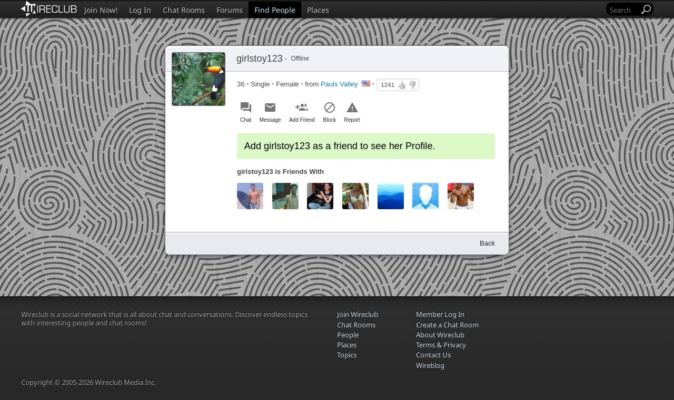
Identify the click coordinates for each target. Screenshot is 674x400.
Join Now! (100, 10)
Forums (229, 10)
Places (318, 10)
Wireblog (430, 365)
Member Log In (440, 314)
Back (487, 243)
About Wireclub (440, 334)
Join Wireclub (357, 314)
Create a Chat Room (447, 324)
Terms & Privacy (441, 344)
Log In (140, 10)
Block (329, 120)
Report (352, 120)
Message (270, 120)
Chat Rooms (184, 10)
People (348, 334)
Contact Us (433, 354)
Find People (274, 10)
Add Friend (302, 120)
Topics (346, 354)
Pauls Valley (339, 84)
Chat (245, 120)
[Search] (623, 10)
